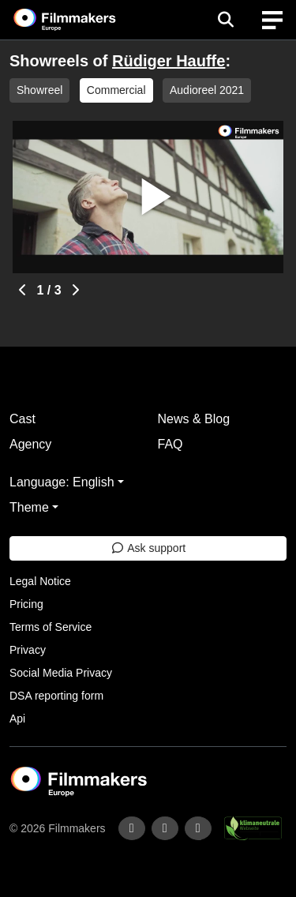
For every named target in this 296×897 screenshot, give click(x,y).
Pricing (26, 604)
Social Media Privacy (60, 672)
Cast (22, 419)
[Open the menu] (225, 20)
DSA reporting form (56, 695)
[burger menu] (272, 20)
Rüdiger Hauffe (168, 60)
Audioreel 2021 (207, 90)
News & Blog (194, 419)
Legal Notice (40, 581)
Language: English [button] (61, 482)
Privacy (27, 650)
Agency (30, 444)
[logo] (84, 19)
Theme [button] (29, 507)
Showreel (39, 90)
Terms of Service (50, 627)
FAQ (170, 444)
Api (17, 718)
